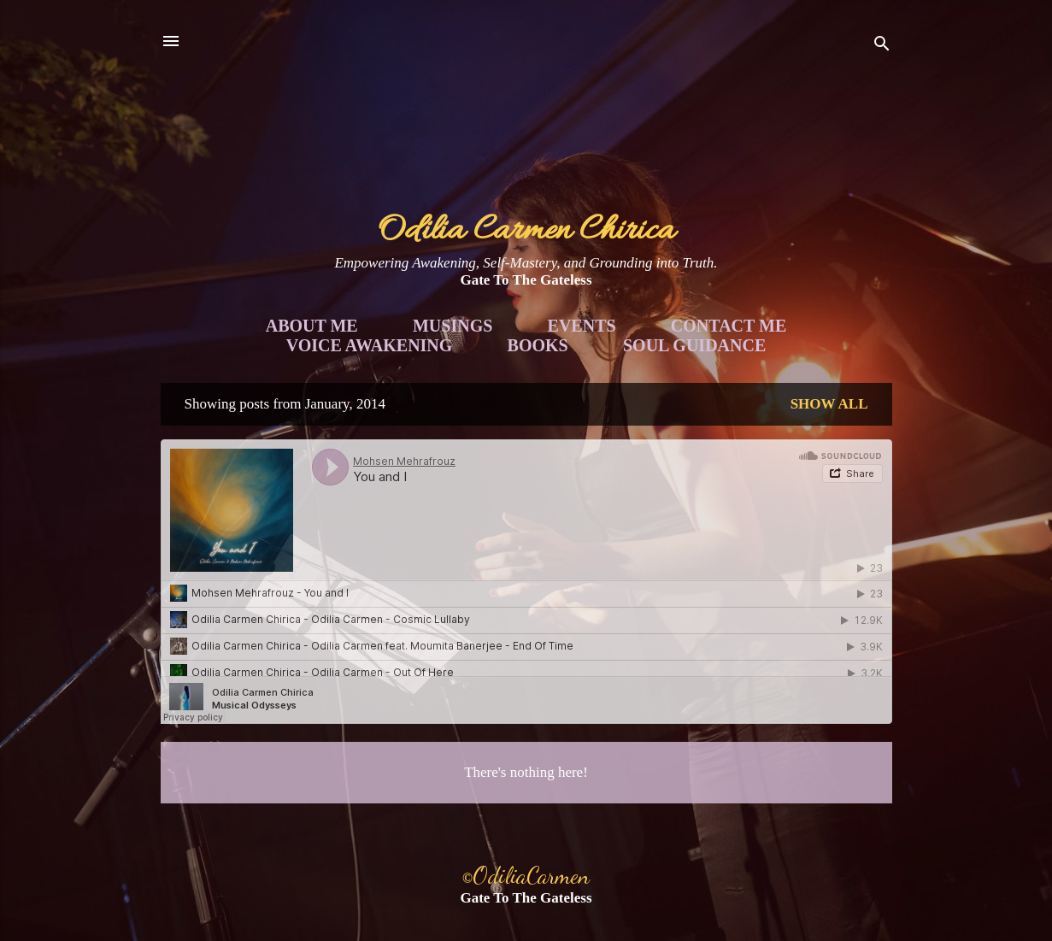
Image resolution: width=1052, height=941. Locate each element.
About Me (312, 325)
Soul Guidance (694, 345)
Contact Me (728, 325)
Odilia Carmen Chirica (526, 231)
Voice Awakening (369, 345)
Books (538, 345)
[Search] (882, 47)
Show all (829, 404)
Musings (452, 325)
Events (582, 325)
